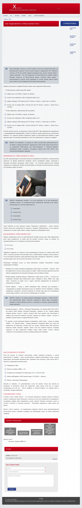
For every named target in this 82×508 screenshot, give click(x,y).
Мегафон (17, 15)
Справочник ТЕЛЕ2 (73, 52)
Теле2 (29, 15)
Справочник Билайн (73, 44)
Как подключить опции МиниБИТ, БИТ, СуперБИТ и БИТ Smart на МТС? (49, 429)
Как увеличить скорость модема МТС (36, 432)
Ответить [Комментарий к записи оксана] (55, 459)
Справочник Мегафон (73, 36)
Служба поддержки (39, 15)
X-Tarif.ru (6, 19)
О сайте (41, 498)
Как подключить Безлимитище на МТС (10, 431)
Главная (5, 15)
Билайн (24, 15)
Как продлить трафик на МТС (23, 432)
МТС (11, 15)
